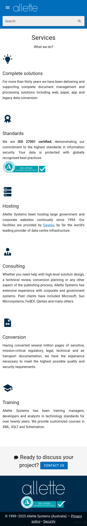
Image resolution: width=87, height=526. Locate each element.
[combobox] (39, 21)
